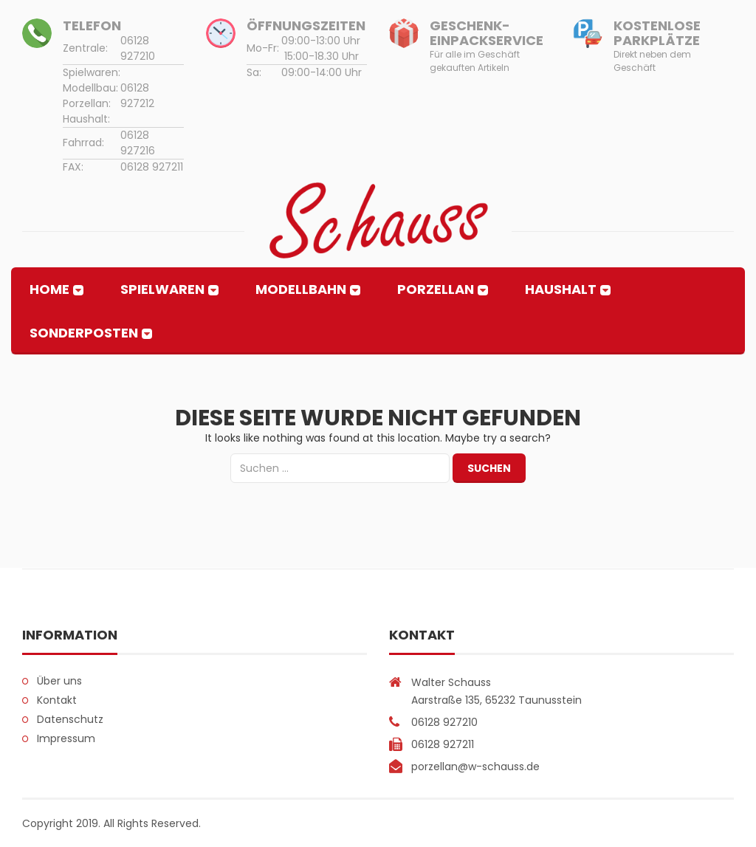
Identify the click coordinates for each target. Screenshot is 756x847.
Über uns (59, 680)
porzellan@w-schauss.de (475, 766)
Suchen (489, 468)
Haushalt (561, 289)
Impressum (66, 738)
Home (49, 289)
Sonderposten (84, 332)
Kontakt (57, 700)
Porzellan (435, 289)
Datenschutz (70, 719)
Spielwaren (162, 289)
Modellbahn (300, 289)
